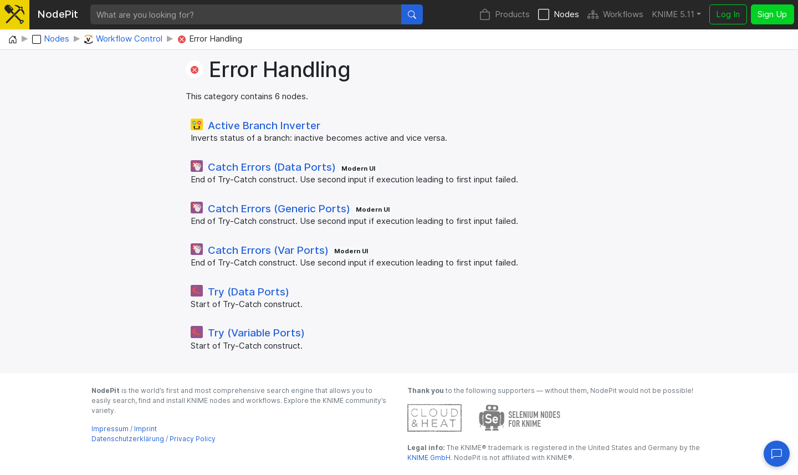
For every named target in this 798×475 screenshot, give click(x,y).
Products (504, 14)
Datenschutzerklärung (127, 439)
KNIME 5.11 (673, 14)
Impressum (110, 429)
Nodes (558, 14)
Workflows (615, 14)
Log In (728, 14)
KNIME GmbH (429, 457)
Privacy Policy (193, 439)
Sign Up (772, 14)
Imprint (145, 429)
